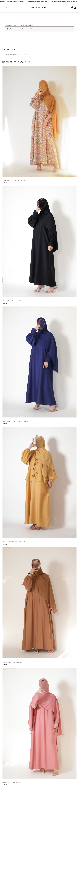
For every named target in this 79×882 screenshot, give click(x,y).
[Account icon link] (75, 8)
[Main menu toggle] (3, 8)
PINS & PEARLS (38, 8)
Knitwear (13, 25)
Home (7, 25)
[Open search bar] (7, 8)
